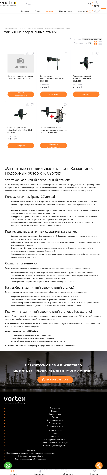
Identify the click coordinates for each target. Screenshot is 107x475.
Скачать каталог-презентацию (55, 442)
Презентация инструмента (54, 445)
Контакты (82, 11)
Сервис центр (55, 423)
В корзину (53, 94)
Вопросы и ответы (55, 426)
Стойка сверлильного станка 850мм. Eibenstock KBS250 (20, 77)
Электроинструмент (35, 28)
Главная (25, 11)
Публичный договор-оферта (30, 456)
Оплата (55, 433)
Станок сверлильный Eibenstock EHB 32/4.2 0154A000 (82, 78)
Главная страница (10, 28)
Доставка (55, 436)
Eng (97, 11)
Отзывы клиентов (55, 420)
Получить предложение (21, 94)
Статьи (55, 417)
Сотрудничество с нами (54, 439)
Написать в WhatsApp (55, 379)
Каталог (50, 11)
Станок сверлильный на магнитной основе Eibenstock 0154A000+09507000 (53, 130)
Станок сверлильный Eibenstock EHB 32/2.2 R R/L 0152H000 (20, 130)
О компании (55, 408)
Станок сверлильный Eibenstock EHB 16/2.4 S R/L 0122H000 (52, 78)
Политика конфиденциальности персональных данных (30, 453)
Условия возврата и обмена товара (30, 459)
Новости (55, 411)
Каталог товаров (55, 430)
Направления (65, 11)
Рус (89, 11)
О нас (37, 11)
